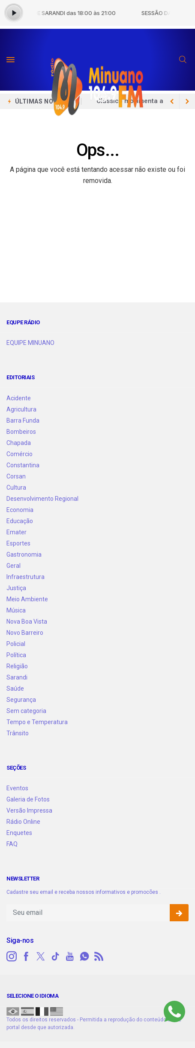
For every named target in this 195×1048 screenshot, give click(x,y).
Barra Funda (22, 420)
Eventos (17, 788)
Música (16, 610)
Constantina (22, 465)
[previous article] (187, 101)
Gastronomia (24, 554)
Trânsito (17, 733)
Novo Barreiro (24, 632)
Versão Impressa (29, 810)
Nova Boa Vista (26, 621)
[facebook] (26, 956)
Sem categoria (26, 710)
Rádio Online (23, 821)
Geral (13, 565)
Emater (16, 532)
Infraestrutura (25, 576)
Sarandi (16, 677)
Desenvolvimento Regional (42, 498)
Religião (17, 666)
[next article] (172, 101)
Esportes (18, 543)
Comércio (19, 454)
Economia (19, 509)
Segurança (21, 699)
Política (16, 655)
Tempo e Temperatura (37, 722)
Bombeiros (21, 431)
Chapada (18, 442)
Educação (19, 521)
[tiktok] (55, 956)
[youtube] (70, 956)
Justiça (16, 588)
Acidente (18, 398)
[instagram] (11, 956)
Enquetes (19, 832)
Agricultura (21, 409)
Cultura (16, 487)
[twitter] (41, 956)
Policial (15, 643)
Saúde (15, 688)
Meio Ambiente (27, 599)
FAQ (12, 844)
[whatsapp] (84, 956)
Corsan (16, 476)
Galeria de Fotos (28, 799)
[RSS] (99, 956)
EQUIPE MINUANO (30, 342)
